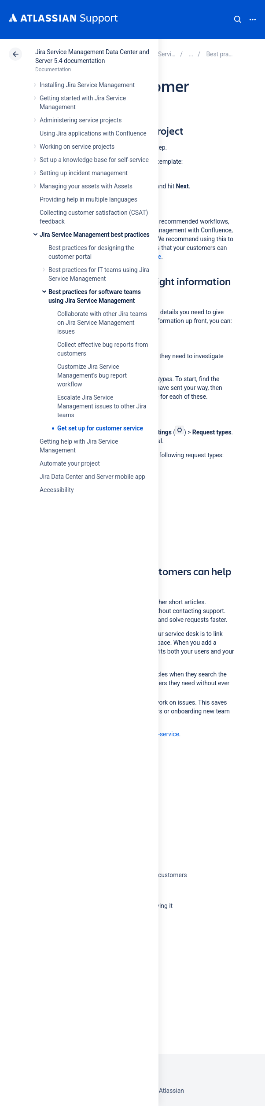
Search (238, 19)
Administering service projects (80, 120)
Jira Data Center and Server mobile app (92, 476)
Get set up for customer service (100, 428)
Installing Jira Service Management (87, 84)
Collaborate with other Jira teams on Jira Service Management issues (102, 322)
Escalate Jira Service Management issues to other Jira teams (102, 406)
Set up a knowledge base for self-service (94, 159)
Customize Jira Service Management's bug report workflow (92, 375)
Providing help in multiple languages (88, 199)
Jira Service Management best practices (95, 234)
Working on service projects (77, 146)
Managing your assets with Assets (86, 186)
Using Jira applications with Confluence (93, 133)
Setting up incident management (84, 172)
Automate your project (70, 463)
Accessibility (57, 489)
